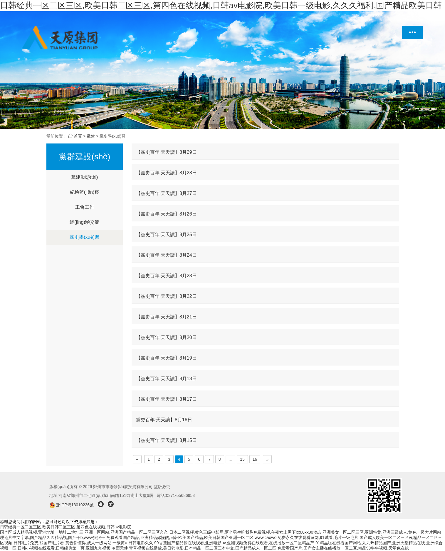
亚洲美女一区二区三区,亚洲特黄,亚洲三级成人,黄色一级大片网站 (382, 532)
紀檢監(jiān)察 (84, 192)
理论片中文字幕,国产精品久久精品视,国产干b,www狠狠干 (52, 537)
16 (255, 459)
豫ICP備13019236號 (72, 504)
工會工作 (84, 207)
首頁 (75, 136)
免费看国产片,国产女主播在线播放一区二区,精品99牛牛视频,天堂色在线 (343, 548)
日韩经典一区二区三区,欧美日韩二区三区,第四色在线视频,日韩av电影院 (65, 527)
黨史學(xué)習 (84, 237)
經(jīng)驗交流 (84, 222)
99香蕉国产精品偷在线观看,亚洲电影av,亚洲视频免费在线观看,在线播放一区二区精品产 (234, 542)
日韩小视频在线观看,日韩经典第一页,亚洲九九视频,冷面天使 (73, 548)
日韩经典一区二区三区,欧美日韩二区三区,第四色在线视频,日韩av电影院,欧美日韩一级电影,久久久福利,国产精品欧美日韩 (221, 5)
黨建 (91, 136)
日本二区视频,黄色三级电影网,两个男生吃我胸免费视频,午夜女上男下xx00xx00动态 (245, 532)
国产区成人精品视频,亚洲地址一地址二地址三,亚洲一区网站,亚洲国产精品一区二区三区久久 (84, 532)
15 (242, 459)
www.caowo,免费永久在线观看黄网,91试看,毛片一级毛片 (306, 537)
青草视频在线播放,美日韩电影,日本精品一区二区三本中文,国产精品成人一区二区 (202, 548)
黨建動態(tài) (84, 177)
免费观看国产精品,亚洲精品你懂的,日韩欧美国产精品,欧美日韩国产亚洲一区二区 (180, 537)
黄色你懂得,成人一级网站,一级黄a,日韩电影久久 (109, 542)
